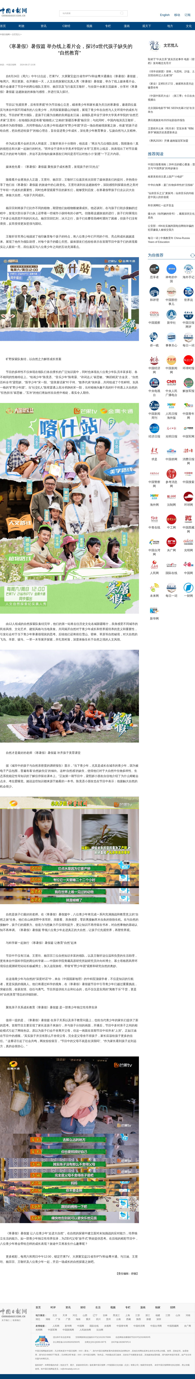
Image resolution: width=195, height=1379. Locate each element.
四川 (98, 1319)
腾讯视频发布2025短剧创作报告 (166, 120)
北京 (54, 1315)
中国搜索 (188, 482)
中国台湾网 (156, 1326)
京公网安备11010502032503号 (66, 1342)
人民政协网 (85, 1329)
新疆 (148, 1319)
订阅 (187, 15)
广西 (68, 1319)
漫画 (127, 26)
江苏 (137, 1315)
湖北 (38, 1319)
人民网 (154, 573)
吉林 (105, 1315)
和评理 (154, 300)
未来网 (154, 595)
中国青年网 (122, 1326)
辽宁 (95, 1315)
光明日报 (171, 436)
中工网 (171, 527)
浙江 (147, 1315)
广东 (58, 1319)
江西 (168, 1315)
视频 (89, 26)
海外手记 (188, 277)
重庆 (88, 1319)
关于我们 (5, 1320)
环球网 (188, 504)
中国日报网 (5, 34)
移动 (177, 15)
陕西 (138, 1319)
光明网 (188, 550)
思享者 (154, 277)
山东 (178, 1315)
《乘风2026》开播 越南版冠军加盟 (168, 140)
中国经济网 (139, 1326)
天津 (65, 1315)
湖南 (48, 1319)
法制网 (171, 504)
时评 (53, 1307)
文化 (189, 26)
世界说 (188, 300)
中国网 (188, 573)
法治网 (99, 1329)
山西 (85, 1315)
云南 (118, 1319)
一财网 (188, 595)
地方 (170, 26)
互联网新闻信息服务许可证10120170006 (93, 1337)
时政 (22, 26)
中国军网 (188, 436)
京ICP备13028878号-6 (121, 1342)
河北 (75, 1315)
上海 (127, 1315)
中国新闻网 (68, 1329)
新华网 (154, 618)
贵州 (108, 1319)
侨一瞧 (154, 345)
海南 (78, 1319)
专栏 (108, 26)
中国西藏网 (173, 1326)
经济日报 (154, 436)
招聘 (172, 1307)
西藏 (128, 1319)
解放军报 (188, 391)
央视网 (107, 1326)
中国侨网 (171, 459)
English (165, 15)
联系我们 (16, 1320)
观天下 (146, 26)
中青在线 (154, 527)
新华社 (171, 322)
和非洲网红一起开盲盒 (161, 205)
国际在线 (171, 573)
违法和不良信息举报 (62, 1337)
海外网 (154, 504)
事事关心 (171, 345)
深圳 (158, 1319)
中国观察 (154, 322)
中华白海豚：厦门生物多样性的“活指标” (171, 185)
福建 (158, 1315)
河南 (188, 1315)
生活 (98, 1307)
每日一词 (188, 345)
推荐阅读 (155, 154)
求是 (154, 459)
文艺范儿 (16, 34)
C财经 (66, 26)
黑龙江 (116, 1315)
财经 (83, 1307)
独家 (157, 1307)
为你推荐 (155, 255)
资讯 (43, 26)
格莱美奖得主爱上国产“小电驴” (165, 176)
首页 (3, 26)
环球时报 (188, 368)
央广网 (171, 550)
